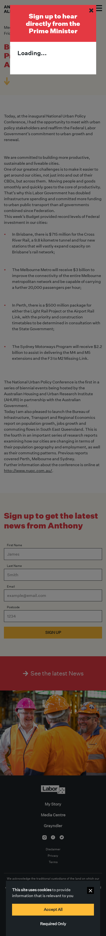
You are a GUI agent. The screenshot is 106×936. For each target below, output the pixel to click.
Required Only (53, 923)
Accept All (53, 909)
